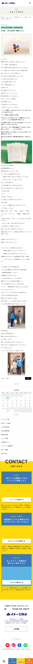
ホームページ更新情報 (7, 446)
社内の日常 (4, 453)
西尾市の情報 (4, 434)
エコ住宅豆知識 (5, 427)
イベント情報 (4, 438)
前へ (3, 378)
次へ (8, 378)
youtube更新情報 (5, 430)
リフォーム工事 (5, 419)
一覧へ (28, 378)
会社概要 (16, 629)
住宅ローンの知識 (5, 423)
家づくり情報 (4, 449)
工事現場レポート (5, 442)
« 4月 (7, 411)
